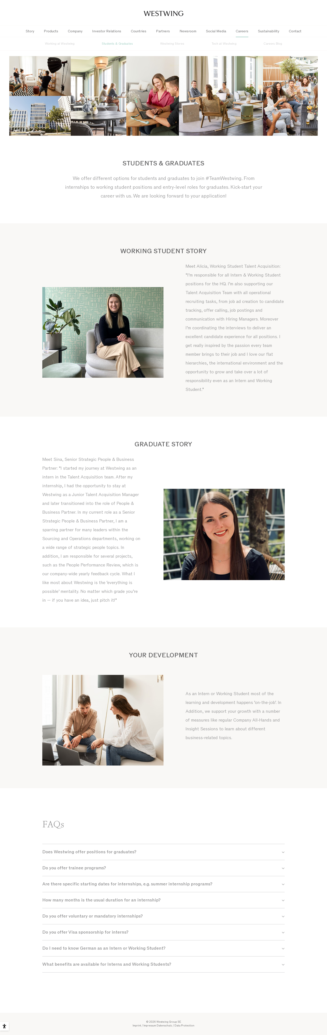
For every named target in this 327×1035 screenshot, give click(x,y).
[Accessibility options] (4, 1026)
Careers (242, 31)
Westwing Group (163, 12)
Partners (163, 31)
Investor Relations (106, 31)
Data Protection (184, 1025)
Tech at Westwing (224, 44)
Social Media (216, 31)
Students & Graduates (117, 44)
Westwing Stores (172, 44)
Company (75, 31)
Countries (138, 31)
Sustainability (268, 31)
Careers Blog (273, 44)
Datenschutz (164, 1025)
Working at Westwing (60, 44)
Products (51, 31)
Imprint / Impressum (144, 1025)
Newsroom (188, 31)
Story (30, 31)
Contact (295, 31)
